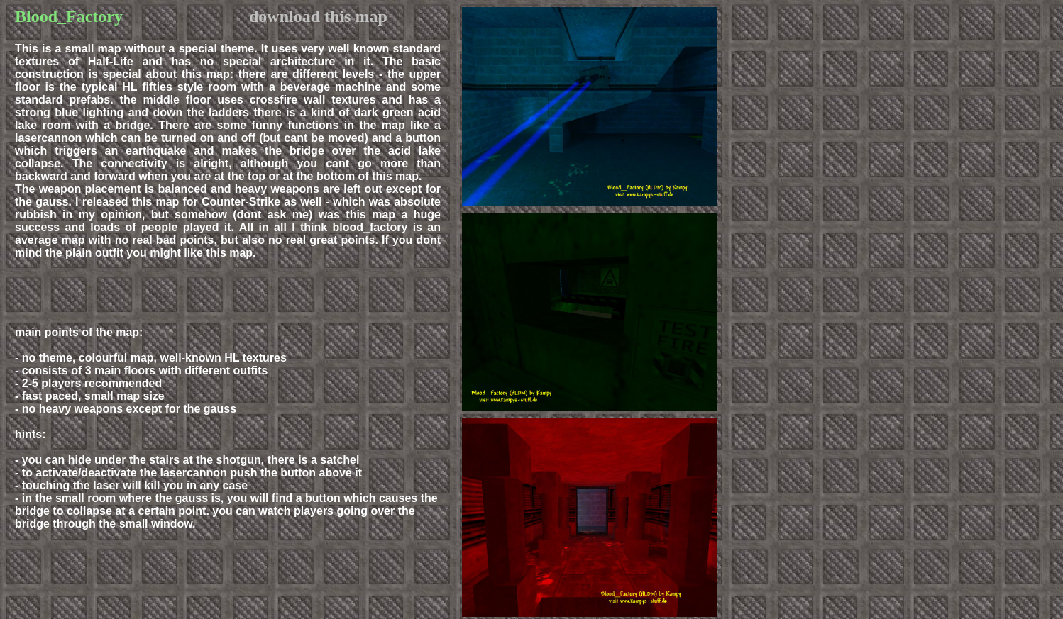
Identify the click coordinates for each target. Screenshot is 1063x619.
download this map (318, 16)
